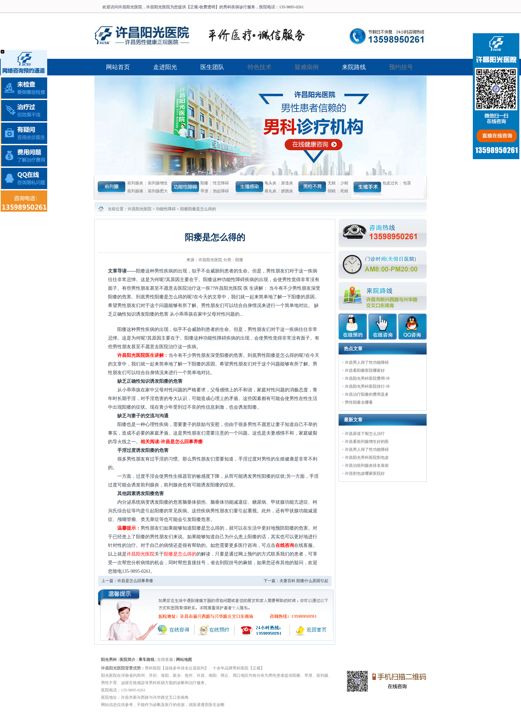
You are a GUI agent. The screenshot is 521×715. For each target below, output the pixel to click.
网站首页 (118, 67)
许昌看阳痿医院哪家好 (365, 370)
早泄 (204, 191)
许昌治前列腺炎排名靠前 (367, 465)
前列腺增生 (158, 183)
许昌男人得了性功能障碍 (367, 362)
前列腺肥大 (158, 191)
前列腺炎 (135, 183)
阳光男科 (109, 659)
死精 (344, 191)
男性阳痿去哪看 (359, 402)
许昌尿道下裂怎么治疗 (365, 433)
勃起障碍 (221, 191)
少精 (344, 183)
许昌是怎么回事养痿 (135, 580)
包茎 (407, 183)
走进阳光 (165, 67)
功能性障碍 (166, 209)
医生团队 (212, 67)
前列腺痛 (135, 191)
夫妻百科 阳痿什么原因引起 (303, 580)
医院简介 (128, 659)
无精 (332, 183)
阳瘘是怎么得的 (180, 554)
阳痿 (204, 183)
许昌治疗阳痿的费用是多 (367, 394)
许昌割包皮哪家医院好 (365, 473)
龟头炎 (270, 183)
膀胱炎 (287, 191)
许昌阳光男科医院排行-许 (367, 386)
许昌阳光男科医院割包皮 (367, 457)
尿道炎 (287, 183)
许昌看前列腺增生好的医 (367, 441)
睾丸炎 (270, 191)
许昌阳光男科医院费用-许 (367, 378)
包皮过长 (390, 183)
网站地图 (184, 659)
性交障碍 (221, 183)
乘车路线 (147, 659)
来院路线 (354, 67)
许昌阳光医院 (140, 209)
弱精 (332, 191)
